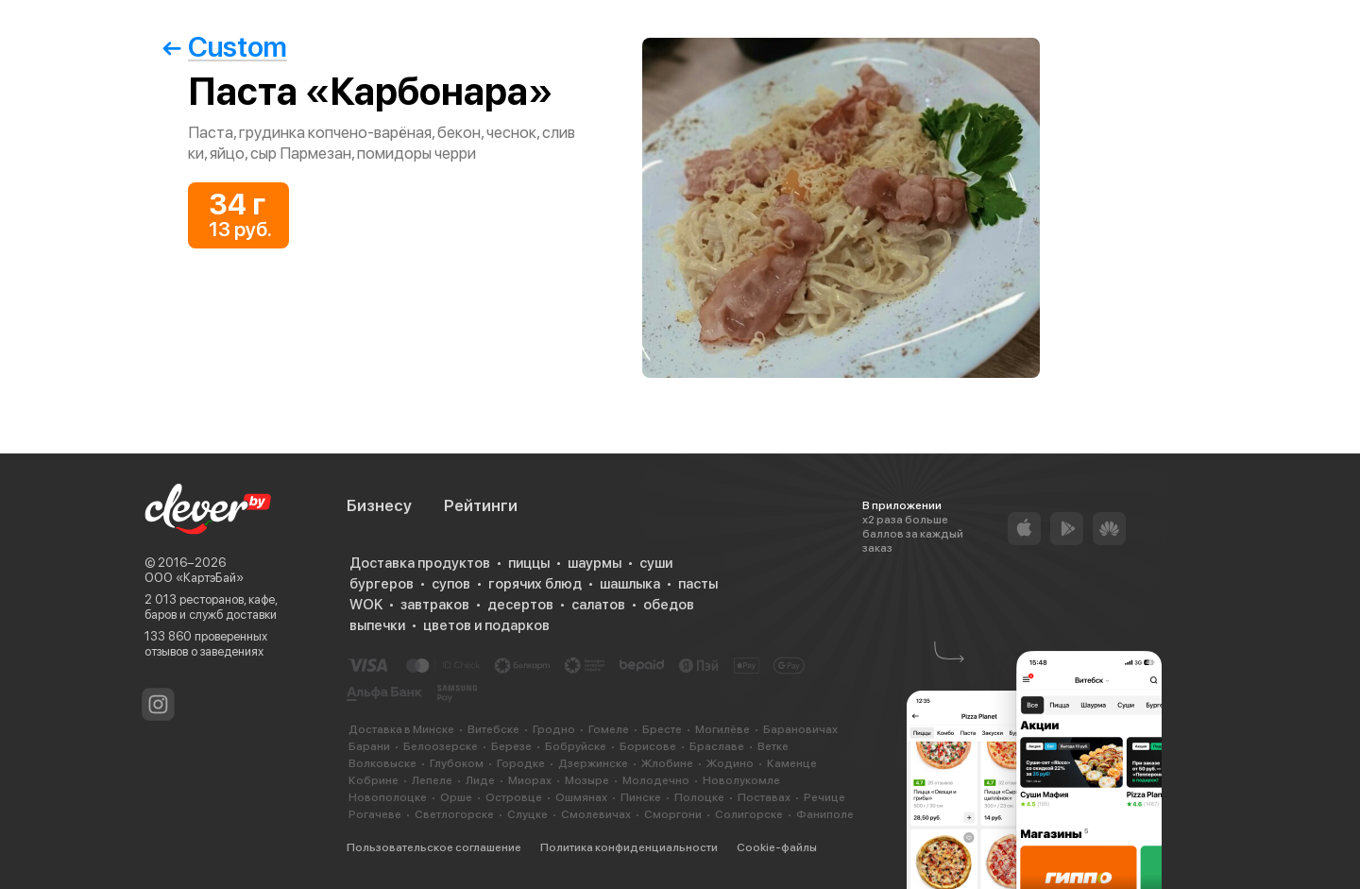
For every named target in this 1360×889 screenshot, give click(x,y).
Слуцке (527, 814)
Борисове (648, 746)
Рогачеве (374, 814)
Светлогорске (454, 814)
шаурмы (594, 563)
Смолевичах (596, 814)
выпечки (377, 625)
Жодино (730, 763)
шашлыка (630, 583)
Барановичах (800, 729)
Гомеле (608, 729)
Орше (456, 797)
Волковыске (382, 763)
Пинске (640, 797)
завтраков (434, 604)
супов (451, 583)
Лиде (480, 780)
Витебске (493, 729)
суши (655, 563)
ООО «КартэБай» (194, 578)
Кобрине (373, 780)
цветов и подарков (486, 625)
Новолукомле (741, 780)
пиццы (529, 563)
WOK (365, 604)
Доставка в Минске (401, 729)
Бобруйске (575, 746)
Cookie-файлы (777, 847)
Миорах (530, 780)
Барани (369, 746)
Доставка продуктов (419, 563)
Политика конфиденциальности (629, 847)
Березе (511, 746)
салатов (598, 604)
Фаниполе (825, 814)
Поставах (764, 797)
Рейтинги (481, 505)
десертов (520, 604)
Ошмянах (581, 797)
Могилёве (722, 729)
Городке (521, 763)
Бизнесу (379, 505)
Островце (513, 797)
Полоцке (699, 797)
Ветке (773, 746)
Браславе (716, 746)
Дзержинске (593, 763)
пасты (698, 583)
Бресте (662, 729)
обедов (668, 604)
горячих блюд (535, 583)
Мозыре (587, 780)
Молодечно (655, 780)
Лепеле (432, 780)
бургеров (381, 583)
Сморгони (673, 814)
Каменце (792, 763)
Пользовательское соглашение (434, 847)
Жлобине (667, 763)
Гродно (554, 729)
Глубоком (457, 763)
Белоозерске (440, 746)
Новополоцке (387, 797)
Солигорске (749, 814)
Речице (824, 797)
